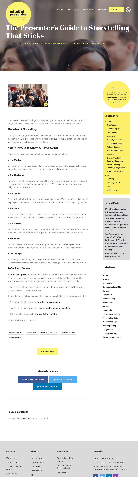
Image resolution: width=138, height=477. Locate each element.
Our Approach (37, 462)
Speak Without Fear (115, 150)
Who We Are (112, 125)
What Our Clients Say (115, 171)
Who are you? (12, 458)
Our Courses (72, 9)
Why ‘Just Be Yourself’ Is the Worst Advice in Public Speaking (116, 246)
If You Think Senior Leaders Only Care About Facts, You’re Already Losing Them (116, 212)
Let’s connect (116, 10)
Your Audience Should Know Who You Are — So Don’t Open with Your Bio (115, 237)
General (106, 291)
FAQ (108, 186)
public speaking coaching (57, 308)
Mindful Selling (109, 299)
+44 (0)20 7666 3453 (114, 99)
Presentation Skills (59, 43)
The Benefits (112, 133)
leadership (32, 332)
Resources (102, 9)
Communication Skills (112, 287)
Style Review (112, 190)
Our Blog (110, 179)
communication (16, 332)
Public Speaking (80, 43)
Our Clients (36, 467)
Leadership (107, 295)
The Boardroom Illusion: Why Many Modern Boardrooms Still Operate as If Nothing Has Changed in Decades (116, 224)
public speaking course (49, 302)
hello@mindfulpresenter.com (111, 462)
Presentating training (111, 314)
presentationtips (49, 332)
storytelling (15, 338)
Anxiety (106, 279)
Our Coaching (87, 9)
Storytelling (98, 43)
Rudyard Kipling (18, 275)
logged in (25, 418)
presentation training (47, 314)
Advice (105, 275)
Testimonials (36, 471)
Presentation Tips (110, 322)
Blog (33, 475)
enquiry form (112, 97)
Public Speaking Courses (117, 140)
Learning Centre (113, 183)
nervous (106, 306)
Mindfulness (108, 302)
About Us (59, 9)
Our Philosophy (113, 129)
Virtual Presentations (111, 337)
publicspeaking (68, 332)
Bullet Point (108, 283)
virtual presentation (111, 333)
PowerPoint (107, 310)
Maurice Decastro (33, 43)
